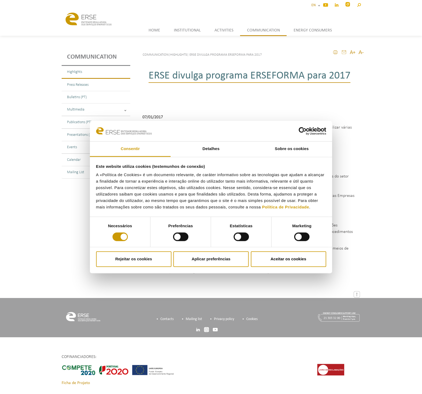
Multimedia (96, 110)
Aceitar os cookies (288, 259)
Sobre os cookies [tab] (292, 149)
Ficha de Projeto (76, 383)
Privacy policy (224, 319)
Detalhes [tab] (210, 149)
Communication (92, 57)
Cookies (252, 319)
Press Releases (78, 85)
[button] (359, 4)
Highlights (74, 72)
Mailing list (194, 319)
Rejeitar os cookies (133, 259)
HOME (154, 30)
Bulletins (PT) (77, 97)
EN (314, 5)
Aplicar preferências (211, 259)
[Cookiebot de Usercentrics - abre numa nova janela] (302, 131)
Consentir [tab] (130, 149)
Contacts (167, 319)
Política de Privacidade (285, 207)
